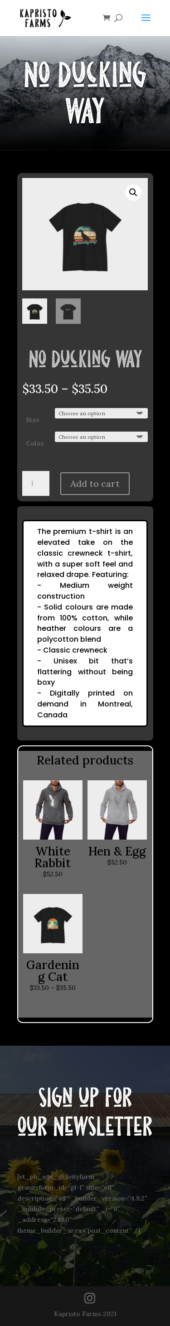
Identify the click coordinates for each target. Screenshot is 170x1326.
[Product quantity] (35, 483)
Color (35, 443)
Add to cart (95, 483)
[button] (133, 192)
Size (32, 420)
